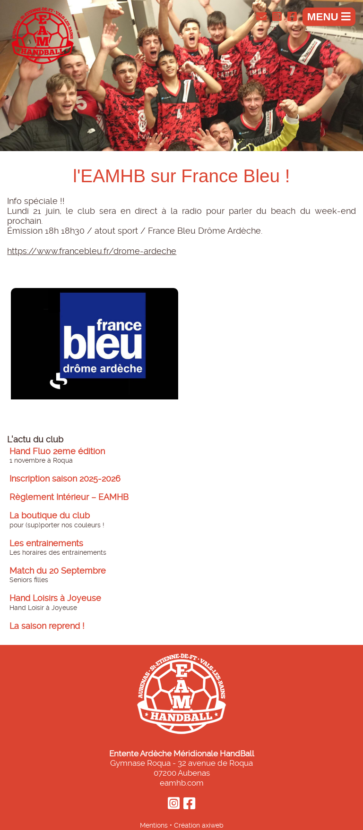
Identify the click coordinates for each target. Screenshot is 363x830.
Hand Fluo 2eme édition (57, 451)
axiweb (213, 825)
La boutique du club (49, 515)
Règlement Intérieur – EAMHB (69, 497)
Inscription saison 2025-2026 (65, 478)
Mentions (154, 825)
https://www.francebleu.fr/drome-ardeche (91, 251)
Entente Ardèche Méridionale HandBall (181, 753)
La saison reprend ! (47, 626)
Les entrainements (46, 543)
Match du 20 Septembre (57, 571)
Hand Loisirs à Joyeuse (55, 598)
